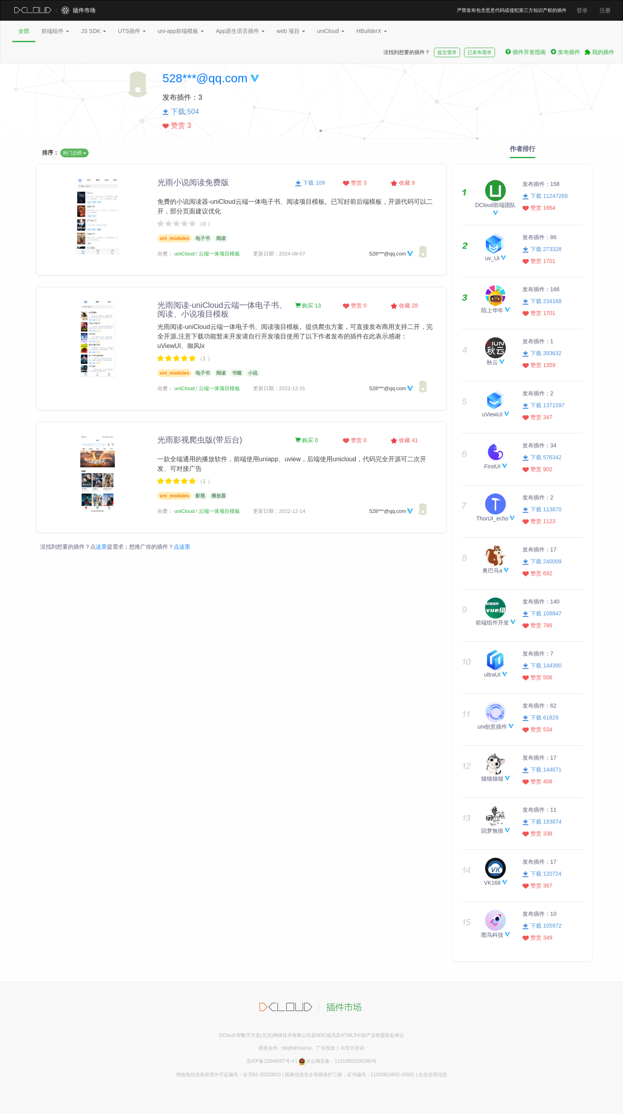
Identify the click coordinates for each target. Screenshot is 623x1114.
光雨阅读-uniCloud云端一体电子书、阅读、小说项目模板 (222, 309)
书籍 (237, 373)
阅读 (221, 238)
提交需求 (447, 52)
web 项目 (291, 31)
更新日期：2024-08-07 (279, 254)
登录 (582, 10)
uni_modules (174, 238)
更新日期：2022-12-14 (279, 511)
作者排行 (522, 148)
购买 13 (308, 305)
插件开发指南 (525, 52)
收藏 (403, 183)
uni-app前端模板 (181, 31)
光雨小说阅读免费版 (193, 182)
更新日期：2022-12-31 (279, 388)
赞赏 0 (355, 305)
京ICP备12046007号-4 (270, 1061)
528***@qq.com (205, 78)
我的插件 (599, 52)
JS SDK (93, 31)
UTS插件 (132, 31)
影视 (200, 496)
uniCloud (330, 31)
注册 (605, 10)
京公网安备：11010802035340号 (337, 1061)
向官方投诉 (352, 1048)
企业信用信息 (432, 1074)
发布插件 (565, 52)
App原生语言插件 (240, 31)
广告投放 (325, 1048)
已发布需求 (479, 52)
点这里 (182, 546)
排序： (50, 152)
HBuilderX (371, 31)
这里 (101, 546)
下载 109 (310, 183)
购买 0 (306, 440)
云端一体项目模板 (219, 254)
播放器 (218, 496)
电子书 (202, 238)
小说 (252, 373)
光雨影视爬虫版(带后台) (199, 439)
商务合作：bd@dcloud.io (285, 1048)
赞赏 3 (355, 183)
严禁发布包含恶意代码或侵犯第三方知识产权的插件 (512, 10)
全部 (23, 31)
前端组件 (55, 31)
